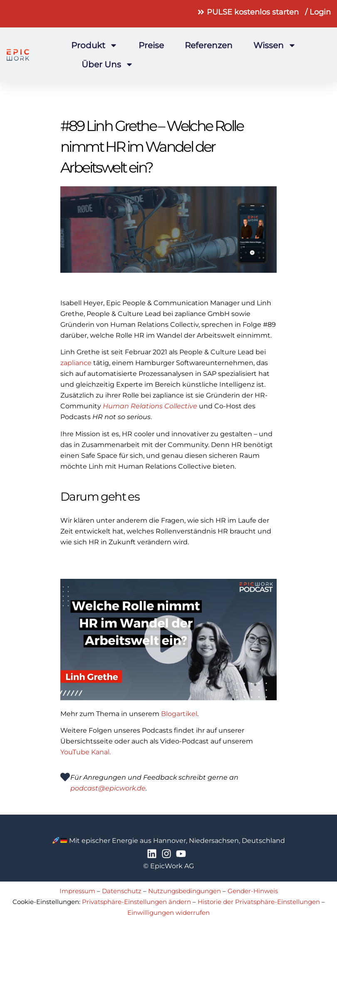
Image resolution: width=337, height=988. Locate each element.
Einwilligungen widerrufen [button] (168, 912)
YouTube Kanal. (85, 752)
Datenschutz (121, 891)
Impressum (77, 891)
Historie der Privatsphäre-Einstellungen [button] (259, 902)
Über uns (108, 64)
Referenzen (209, 45)
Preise (151, 45)
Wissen (274, 45)
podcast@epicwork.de (108, 788)
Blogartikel (179, 714)
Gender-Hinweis (253, 891)
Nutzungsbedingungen (184, 891)
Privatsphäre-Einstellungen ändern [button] (136, 902)
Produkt (94, 45)
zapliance (76, 363)
